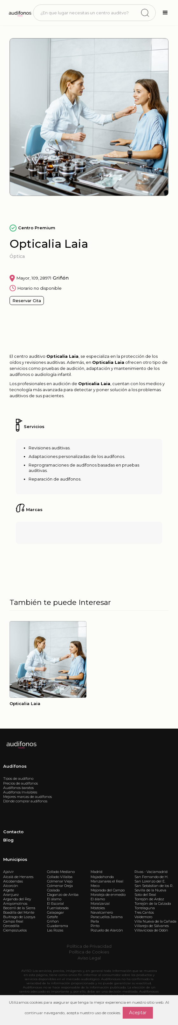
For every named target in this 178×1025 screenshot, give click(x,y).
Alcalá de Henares (18, 877)
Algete (8, 890)
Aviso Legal (89, 957)
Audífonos (15, 766)
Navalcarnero (102, 912)
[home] (18, 12)
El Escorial (55, 903)
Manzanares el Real (107, 881)
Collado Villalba (59, 877)
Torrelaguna (144, 908)
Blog (8, 839)
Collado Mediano (61, 871)
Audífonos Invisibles (20, 792)
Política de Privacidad (89, 946)
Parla (95, 921)
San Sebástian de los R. (153, 885)
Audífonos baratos (18, 788)
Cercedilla (11, 926)
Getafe (52, 917)
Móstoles (98, 908)
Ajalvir (8, 871)
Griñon (53, 921)
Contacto (13, 831)
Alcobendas (13, 881)
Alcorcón (10, 885)
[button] (165, 12)
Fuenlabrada (58, 908)
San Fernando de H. (151, 877)
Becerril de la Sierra (19, 908)
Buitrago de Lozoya (19, 917)
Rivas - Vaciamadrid (151, 871)
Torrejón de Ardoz (149, 899)
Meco (95, 885)
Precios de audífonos (20, 783)
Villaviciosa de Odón (151, 930)
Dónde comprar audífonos (25, 801)
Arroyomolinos (15, 903)
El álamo (54, 899)
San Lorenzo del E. (149, 881)
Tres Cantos (144, 912)
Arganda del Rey (17, 899)
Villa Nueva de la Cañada (155, 921)
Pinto (95, 926)
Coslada (53, 890)
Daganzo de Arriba (63, 894)
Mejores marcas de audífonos (27, 796)
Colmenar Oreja (60, 885)
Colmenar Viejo (59, 881)
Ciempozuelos (15, 930)
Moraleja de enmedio (108, 894)
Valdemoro (143, 917)
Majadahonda (102, 877)
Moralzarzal (100, 903)
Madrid (96, 871)
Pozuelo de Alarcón (107, 930)
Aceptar (138, 1012)
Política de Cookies (89, 951)
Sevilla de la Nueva (150, 890)
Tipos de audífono (18, 778)
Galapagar (55, 912)
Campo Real (13, 921)
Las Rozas (55, 930)
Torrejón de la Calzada (152, 903)
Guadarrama (57, 926)
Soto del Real (145, 894)
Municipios (15, 859)
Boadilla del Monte (18, 912)
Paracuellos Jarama (107, 917)
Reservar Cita (26, 300)
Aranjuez (11, 894)
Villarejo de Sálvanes (151, 926)
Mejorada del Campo (108, 890)
